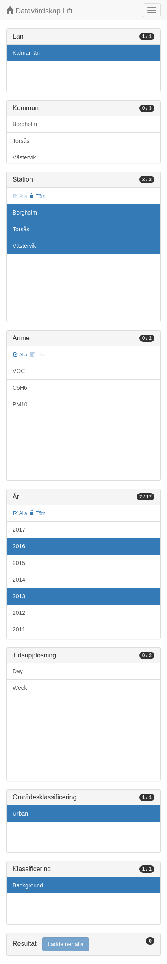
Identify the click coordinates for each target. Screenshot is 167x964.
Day (18, 671)
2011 (19, 629)
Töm (38, 196)
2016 (19, 546)
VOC (19, 371)
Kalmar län (26, 52)
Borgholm (25, 124)
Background (28, 885)
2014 (19, 579)
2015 (19, 563)
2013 (19, 596)
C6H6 (20, 387)
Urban (20, 813)
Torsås (21, 140)
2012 (19, 613)
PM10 (20, 404)
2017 (19, 529)
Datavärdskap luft (39, 10)
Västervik (24, 157)
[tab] (83, 944)
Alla (20, 355)
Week (20, 688)
